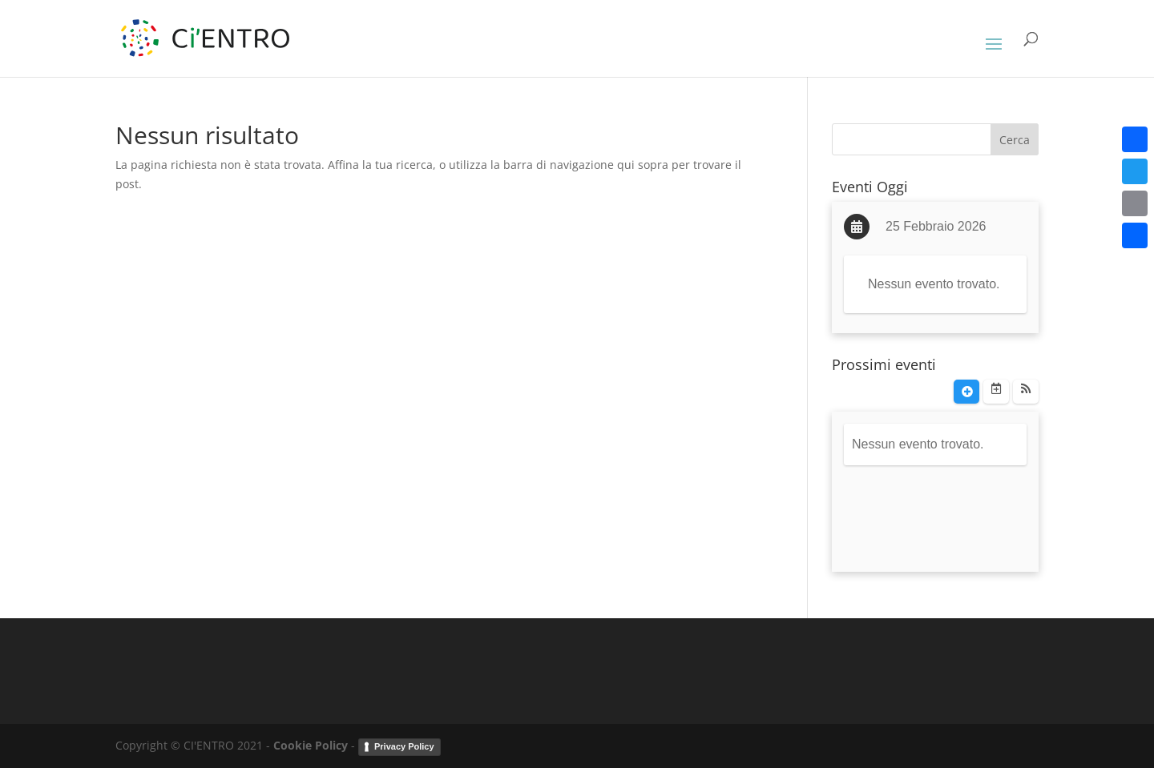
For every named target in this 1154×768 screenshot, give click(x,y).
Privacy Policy (404, 746)
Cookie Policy (310, 745)
